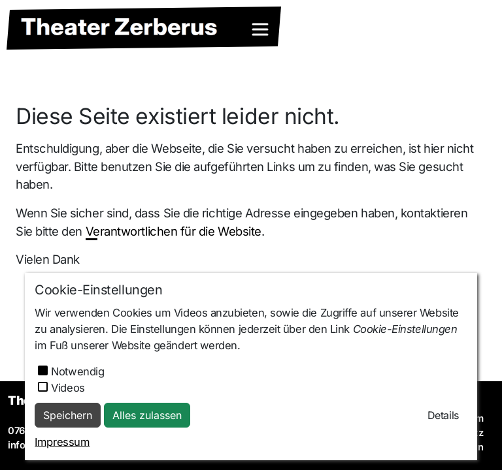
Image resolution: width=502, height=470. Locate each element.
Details (443, 415)
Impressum (62, 441)
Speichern (67, 415)
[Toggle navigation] (260, 29)
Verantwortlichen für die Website (173, 231)
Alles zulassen (147, 415)
